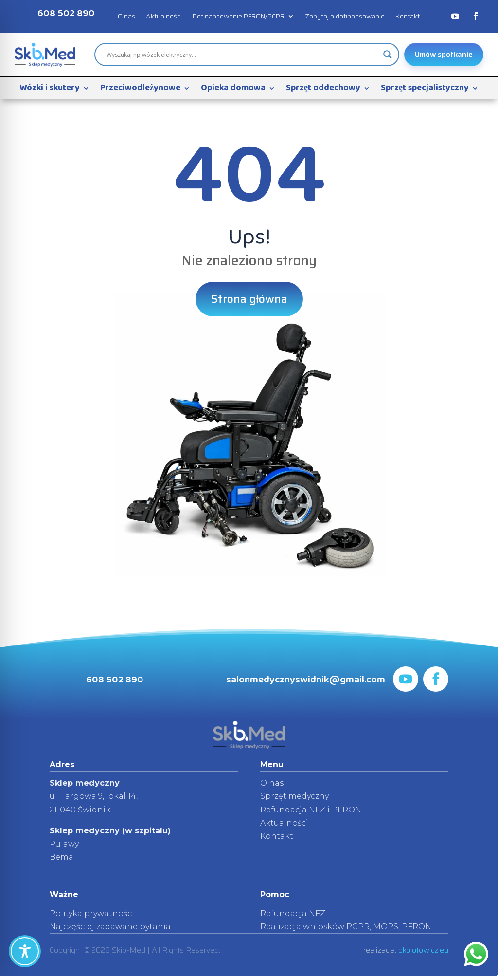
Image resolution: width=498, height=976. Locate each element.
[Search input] (242, 54)
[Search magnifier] (387, 54)
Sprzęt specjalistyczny (425, 90)
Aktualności (164, 17)
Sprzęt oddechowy (323, 90)
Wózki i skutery (49, 90)
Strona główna (249, 299)
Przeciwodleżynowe (140, 90)
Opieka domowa (233, 90)
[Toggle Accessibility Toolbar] (25, 951)
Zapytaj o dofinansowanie (345, 17)
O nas (126, 17)
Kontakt (407, 17)
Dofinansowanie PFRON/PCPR (239, 17)
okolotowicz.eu (423, 950)
